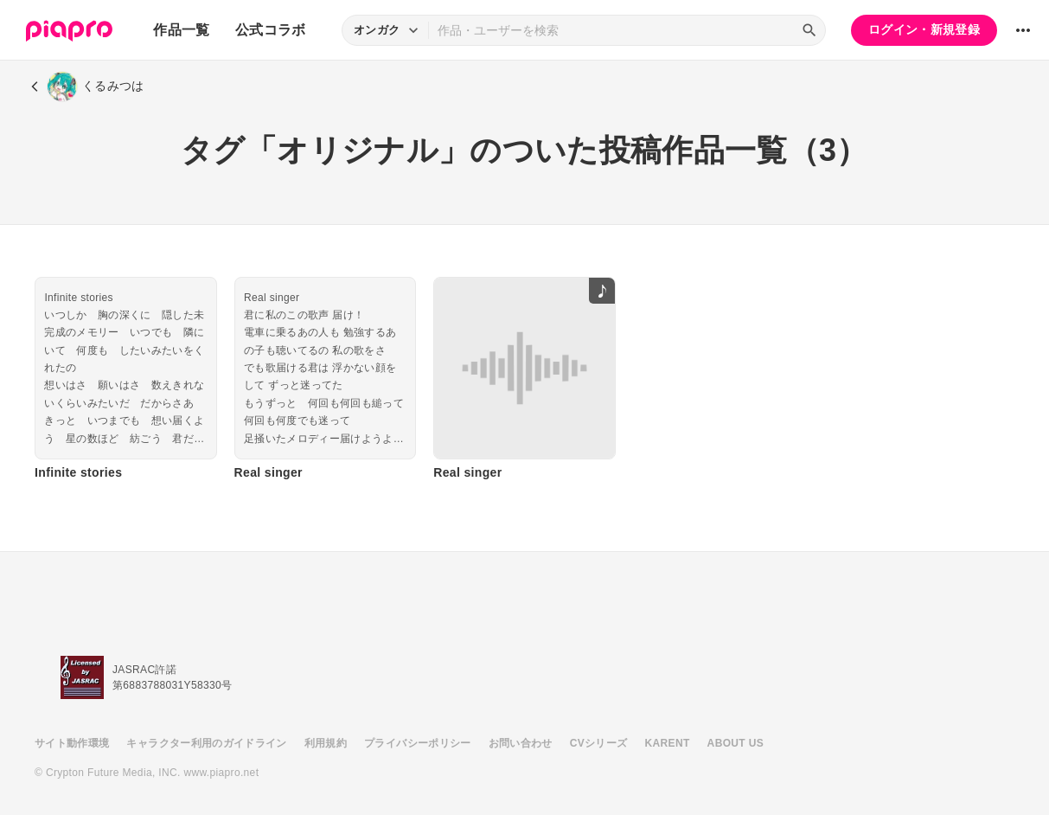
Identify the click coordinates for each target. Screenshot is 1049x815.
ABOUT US (735, 743)
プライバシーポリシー (417, 743)
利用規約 (325, 743)
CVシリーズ (599, 743)
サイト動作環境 (72, 743)
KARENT (667, 743)
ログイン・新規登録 (924, 29)
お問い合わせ (521, 743)
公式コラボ (270, 29)
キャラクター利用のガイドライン (206, 743)
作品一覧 (181, 29)
